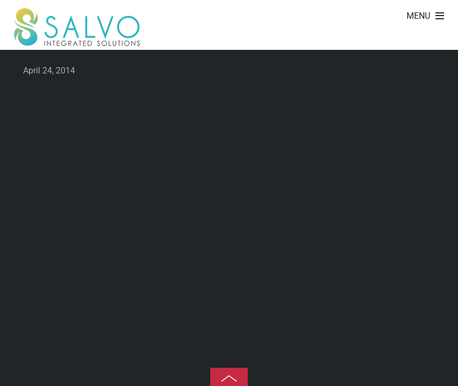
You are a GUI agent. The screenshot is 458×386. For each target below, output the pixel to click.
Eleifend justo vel (442, 40)
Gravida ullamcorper (427, 40)
